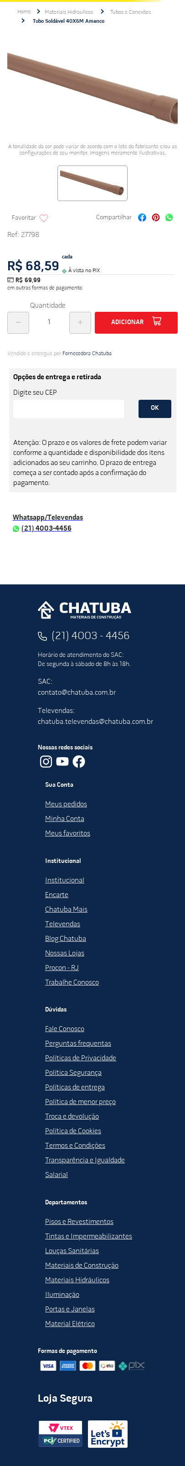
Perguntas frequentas (78, 1044)
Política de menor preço (80, 1102)
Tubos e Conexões (130, 12)
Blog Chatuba (65, 939)
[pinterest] (156, 218)
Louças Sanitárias (72, 1251)
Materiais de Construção (81, 1266)
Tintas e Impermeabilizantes (88, 1236)
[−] (18, 323)
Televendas (62, 924)
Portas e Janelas (70, 1309)
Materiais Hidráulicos (69, 12)
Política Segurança (73, 1073)
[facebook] (142, 218)
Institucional (64, 880)
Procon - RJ (62, 968)
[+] (80, 323)
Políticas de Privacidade (80, 1058)
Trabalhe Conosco (72, 982)
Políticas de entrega (75, 1087)
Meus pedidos (66, 804)
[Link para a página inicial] (24, 11)
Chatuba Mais (66, 910)
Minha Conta (64, 819)
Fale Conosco (64, 1029)
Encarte (56, 895)
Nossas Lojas (64, 953)
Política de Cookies (73, 1131)
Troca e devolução (72, 1116)
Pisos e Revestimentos (79, 1222)
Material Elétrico (70, 1324)
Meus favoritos (67, 833)
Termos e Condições (75, 1146)
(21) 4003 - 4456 (90, 636)
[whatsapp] (169, 218)
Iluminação (62, 1295)
